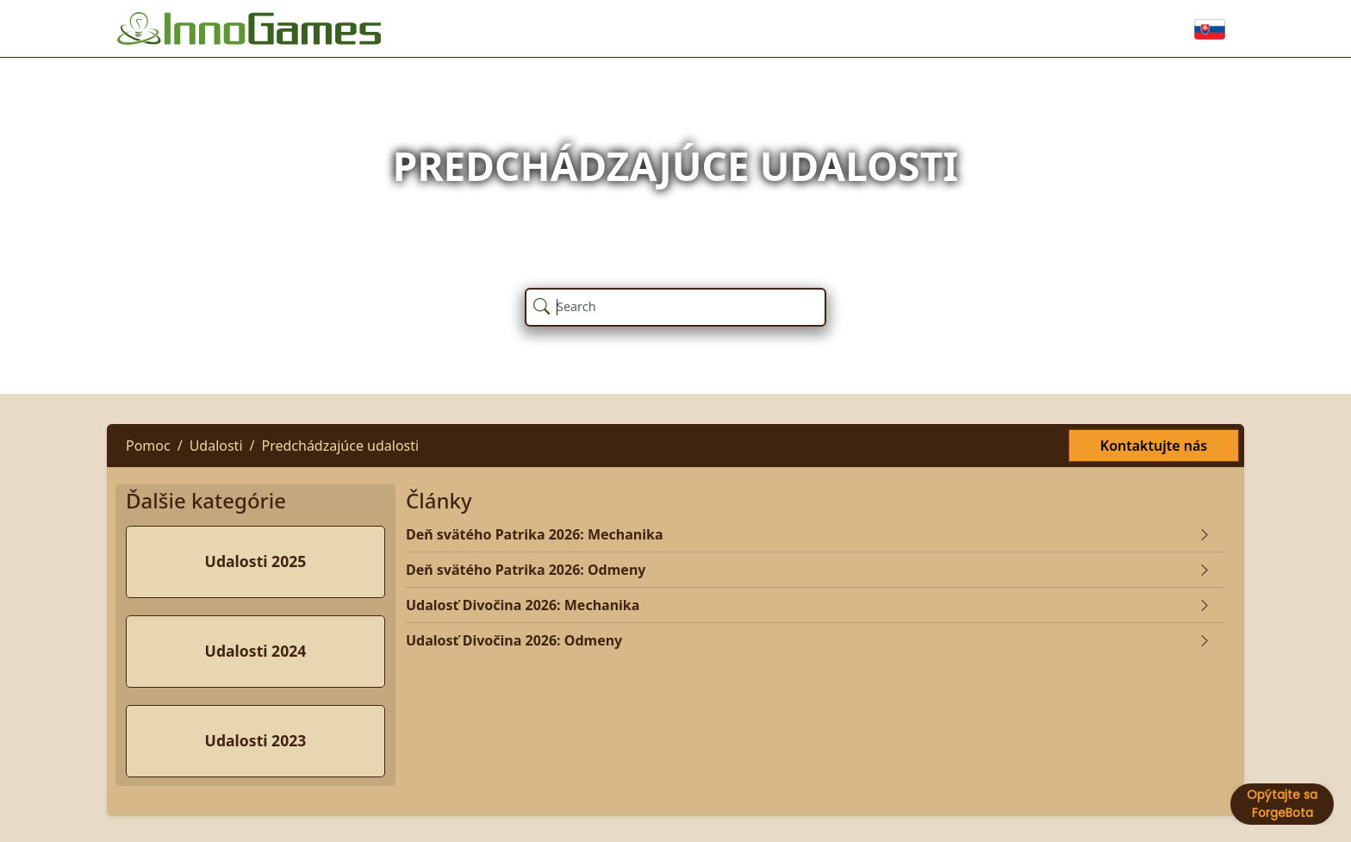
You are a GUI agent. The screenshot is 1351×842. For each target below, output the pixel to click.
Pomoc (148, 445)
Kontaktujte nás (1153, 445)
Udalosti (216, 445)
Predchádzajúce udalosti (340, 445)
